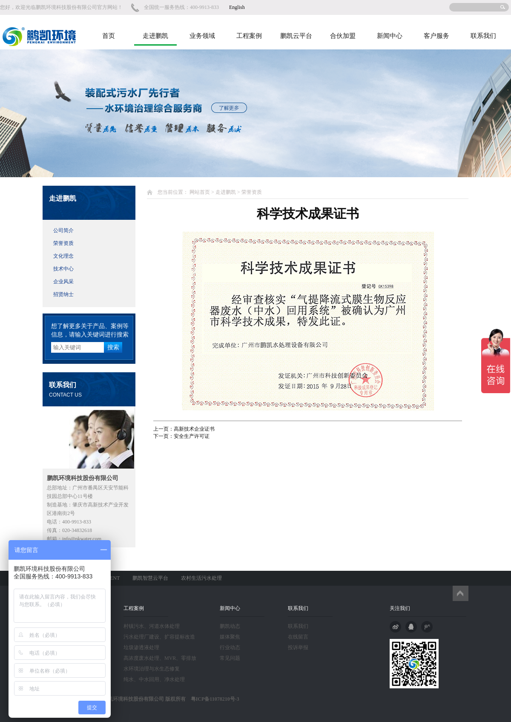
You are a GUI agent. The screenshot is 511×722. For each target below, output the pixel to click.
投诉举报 (298, 647)
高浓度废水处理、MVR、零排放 (159, 658)
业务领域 (202, 35)
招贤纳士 (63, 294)
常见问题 (230, 658)
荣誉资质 (63, 243)
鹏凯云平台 (296, 35)
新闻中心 (389, 35)
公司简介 (63, 230)
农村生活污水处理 (201, 578)
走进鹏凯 (155, 35)
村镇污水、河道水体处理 (151, 626)
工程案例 (249, 35)
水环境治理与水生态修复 (151, 669)
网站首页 (199, 192)
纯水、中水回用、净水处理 (154, 679)
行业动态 (230, 647)
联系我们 (483, 35)
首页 (108, 35)
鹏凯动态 (230, 626)
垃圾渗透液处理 (141, 647)
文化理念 (63, 256)
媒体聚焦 (230, 637)
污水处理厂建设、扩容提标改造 (159, 637)
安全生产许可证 (192, 436)
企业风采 (63, 282)
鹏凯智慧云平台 (150, 578)
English (237, 7)
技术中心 (63, 269)
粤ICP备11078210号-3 (212, 699)
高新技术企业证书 (194, 429)
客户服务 (436, 35)
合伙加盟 (343, 35)
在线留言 (298, 637)
